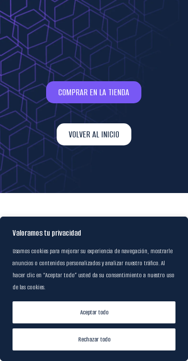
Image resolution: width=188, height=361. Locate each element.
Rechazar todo (94, 339)
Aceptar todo (94, 312)
